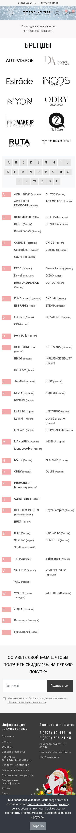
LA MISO (24, 411)
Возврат (7, 746)
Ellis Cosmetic (27, 298)
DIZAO (54, 275)
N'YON (23, 460)
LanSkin (23, 418)
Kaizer (24, 392)
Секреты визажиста (15, 770)
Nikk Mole (57, 460)
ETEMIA (55, 305)
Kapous (55, 392)
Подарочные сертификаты (11, 782)
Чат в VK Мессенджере (55, 752)
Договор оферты (13, 751)
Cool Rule (56, 249)
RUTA (22, 521)
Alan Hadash (28, 194)
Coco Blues (26, 249)
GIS (21, 324)
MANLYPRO (26, 441)
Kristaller (24, 400)
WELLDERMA (58, 593)
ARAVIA (55, 194)
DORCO (55, 282)
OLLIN (55, 471)
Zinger (24, 608)
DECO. (23, 268)
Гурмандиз (26, 631)
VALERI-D (25, 570)
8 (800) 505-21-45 (27, 3)
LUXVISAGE (59, 430)
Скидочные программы (18, 775)
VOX (22, 581)
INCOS (23, 358)
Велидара (26, 620)
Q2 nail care (26, 498)
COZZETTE (24, 257)
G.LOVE (24, 317)
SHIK (22, 533)
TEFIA (22, 558)
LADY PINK (58, 411)
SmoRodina (58, 533)
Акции (6, 788)
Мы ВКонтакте (49, 757)
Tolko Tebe (58, 558)
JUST (54, 381)
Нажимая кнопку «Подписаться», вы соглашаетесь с (37, 700)
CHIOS (55, 242)
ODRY (22, 471)
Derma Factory (59, 268)
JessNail (24, 381)
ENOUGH (56, 298)
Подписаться (59, 685)
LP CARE (24, 430)
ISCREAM (24, 370)
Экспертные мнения (16, 765)
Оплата (7, 741)
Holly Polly (25, 335)
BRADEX (57, 224)
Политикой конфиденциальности (27, 702)
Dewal (24, 275)
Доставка (8, 736)
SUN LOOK (57, 540)
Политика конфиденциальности (17, 758)
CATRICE (25, 242)
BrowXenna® (27, 231)
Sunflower (24, 547)
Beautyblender (27, 216)
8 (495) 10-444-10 (49, 3)
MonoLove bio (28, 448)
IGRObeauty (59, 347)
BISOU (23, 224)
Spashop (24, 540)
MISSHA (55, 441)
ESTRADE (25, 305)
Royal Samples (60, 510)
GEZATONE (58, 317)
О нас (5, 793)
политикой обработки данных (48, 804)
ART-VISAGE (59, 201)
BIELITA (57, 216)
